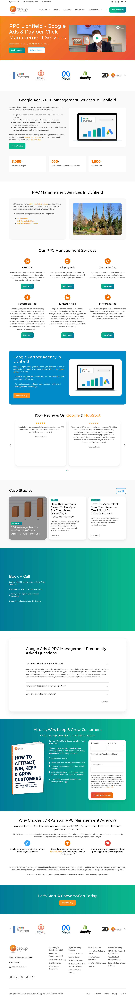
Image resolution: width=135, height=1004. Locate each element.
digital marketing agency (38, 204)
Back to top (105, 702)
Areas (88, 994)
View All (121, 491)
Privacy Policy (110, 787)
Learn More (27, 286)
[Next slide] (125, 75)
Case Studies (67, 10)
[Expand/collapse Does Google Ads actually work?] (107, 694)
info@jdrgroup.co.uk (18, 967)
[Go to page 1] (66, 470)
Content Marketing (115, 948)
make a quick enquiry (33, 137)
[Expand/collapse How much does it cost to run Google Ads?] (107, 686)
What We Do (43, 10)
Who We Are (79, 10)
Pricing (55, 10)
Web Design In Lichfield (26, 221)
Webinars (91, 966)
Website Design (74, 957)
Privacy (114, 994)
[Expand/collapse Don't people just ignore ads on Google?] (107, 664)
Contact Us (97, 994)
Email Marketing (55, 963)
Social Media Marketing (57, 960)
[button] (106, 10)
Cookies (123, 994)
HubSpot (92, 415)
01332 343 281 (15, 962)
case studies (56, 852)
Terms (107, 994)
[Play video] (97, 38)
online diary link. (34, 140)
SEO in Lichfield (23, 218)
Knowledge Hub (94, 10)
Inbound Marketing (76, 954)
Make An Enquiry (94, 948)
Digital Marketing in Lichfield (27, 224)
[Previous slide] (10, 75)
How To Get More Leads (97, 963)
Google (73, 415)
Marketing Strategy (76, 960)
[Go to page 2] (68, 470)
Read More (55, 535)
